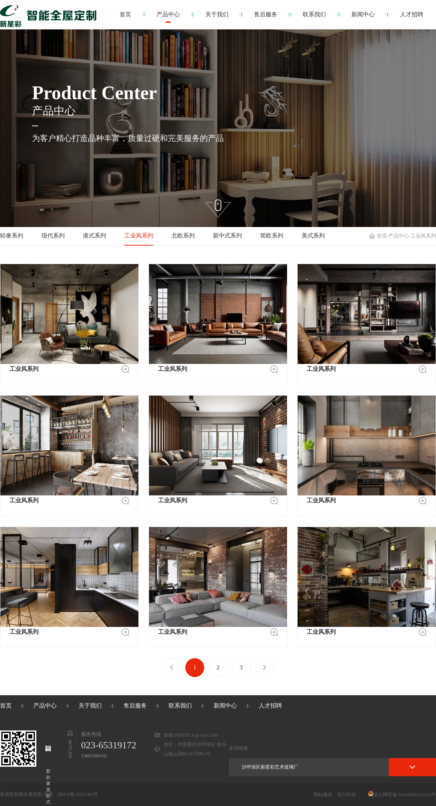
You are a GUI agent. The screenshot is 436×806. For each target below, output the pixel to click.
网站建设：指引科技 (335, 794)
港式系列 (94, 235)
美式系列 (313, 235)
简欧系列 (271, 235)
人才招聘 (411, 14)
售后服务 (265, 14)
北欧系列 (183, 235)
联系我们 (314, 14)
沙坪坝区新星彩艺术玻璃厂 (270, 767)
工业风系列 (138, 235)
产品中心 (168, 14)
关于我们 (217, 14)
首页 (125, 14)
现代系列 (53, 235)
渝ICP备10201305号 (78, 794)
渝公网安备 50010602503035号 (402, 794)
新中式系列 (227, 235)
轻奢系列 (11, 235)
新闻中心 (363, 14)
